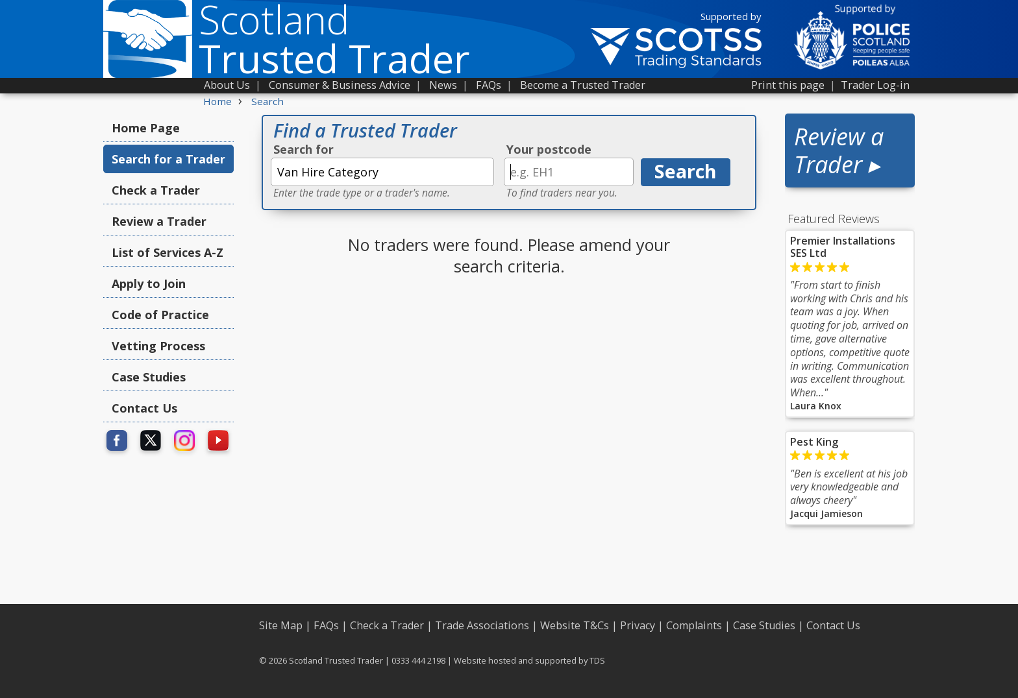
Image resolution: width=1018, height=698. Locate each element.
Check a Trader (156, 190)
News (443, 85)
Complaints (694, 625)
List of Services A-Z (167, 252)
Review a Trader (159, 221)
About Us (227, 85)
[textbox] (382, 172)
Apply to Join (149, 283)
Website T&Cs (574, 625)
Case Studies (149, 377)
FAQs (488, 85)
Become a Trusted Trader (582, 85)
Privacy (637, 625)
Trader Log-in (875, 85)
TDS (597, 660)
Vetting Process (158, 346)
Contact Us (144, 408)
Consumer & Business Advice (339, 85)
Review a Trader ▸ (839, 150)
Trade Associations (482, 625)
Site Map (281, 625)
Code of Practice (160, 314)
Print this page (788, 85)
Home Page (146, 128)
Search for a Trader (168, 159)
